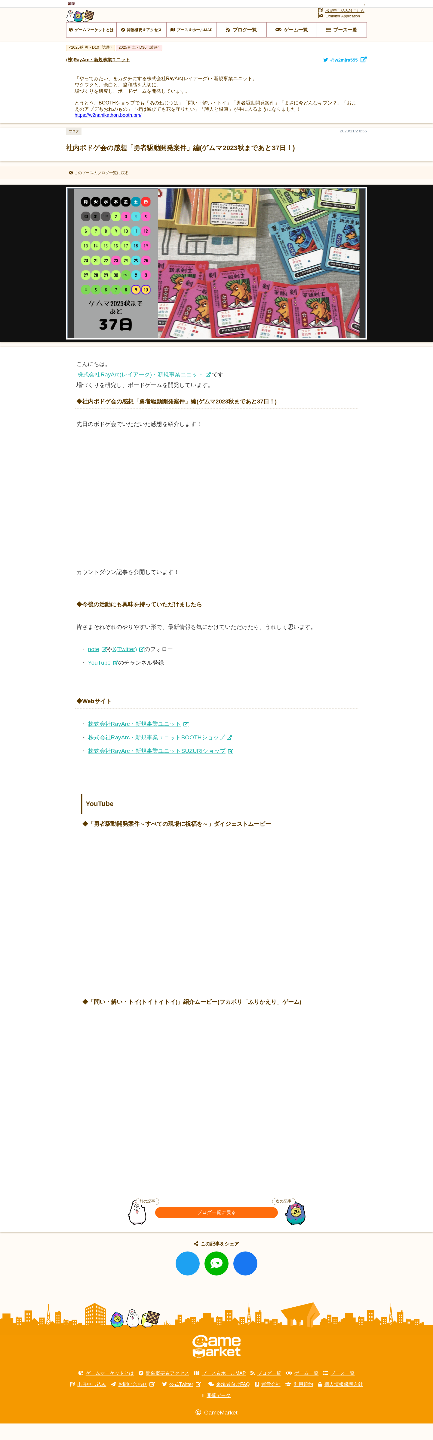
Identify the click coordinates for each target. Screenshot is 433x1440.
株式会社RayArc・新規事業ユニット (134, 740)
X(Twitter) (124, 666)
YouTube (99, 679)
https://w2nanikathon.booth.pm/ (108, 131)
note (93, 666)
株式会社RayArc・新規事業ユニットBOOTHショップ (156, 753)
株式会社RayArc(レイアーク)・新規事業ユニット (140, 391)
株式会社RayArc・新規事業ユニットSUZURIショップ (157, 767)
